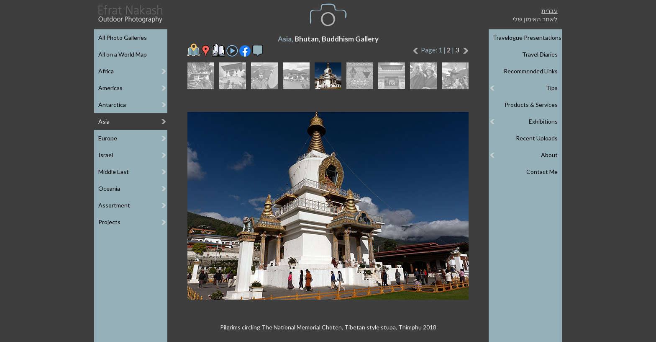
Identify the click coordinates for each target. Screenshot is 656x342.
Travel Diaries (540, 54)
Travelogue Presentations (527, 37)
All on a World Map (122, 54)
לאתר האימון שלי (535, 19)
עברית (549, 10)
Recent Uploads (537, 138)
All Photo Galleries (122, 37)
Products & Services (531, 104)
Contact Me (542, 171)
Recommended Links (531, 71)
